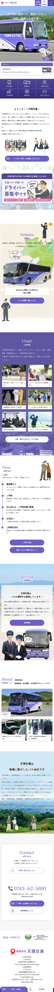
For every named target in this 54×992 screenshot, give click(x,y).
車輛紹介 (27, 86)
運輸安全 (27, 95)
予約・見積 (38, 4)
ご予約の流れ (27, 542)
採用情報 (44, 4)
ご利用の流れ (44, 86)
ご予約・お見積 (15, 989)
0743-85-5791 (22, 974)
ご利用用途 (9, 95)
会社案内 (9, 86)
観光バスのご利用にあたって (27, 550)
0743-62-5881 (22, 964)
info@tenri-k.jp (29, 977)
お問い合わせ (44, 95)
